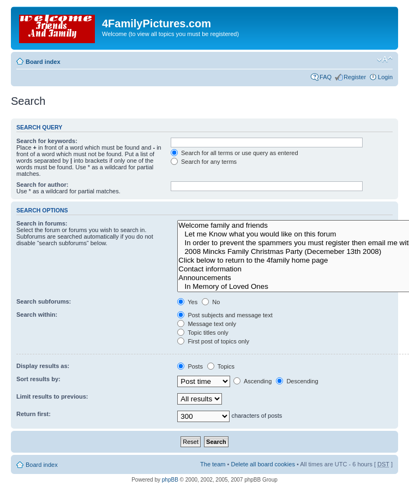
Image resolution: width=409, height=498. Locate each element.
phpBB (170, 480)
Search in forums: (42, 223)
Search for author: (42, 184)
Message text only (206, 324)
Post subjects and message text (224, 315)
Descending (297, 381)
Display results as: (42, 366)
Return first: (33, 414)
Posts (190, 366)
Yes (187, 302)
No (211, 302)
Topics (220, 366)
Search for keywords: (46, 141)
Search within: (36, 314)
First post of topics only (213, 341)
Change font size (385, 59)
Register (355, 77)
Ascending (252, 381)
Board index (43, 61)
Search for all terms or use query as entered (234, 153)
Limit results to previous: (52, 396)
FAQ (326, 77)
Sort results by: (38, 379)
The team (212, 464)
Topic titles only (202, 332)
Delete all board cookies (262, 464)
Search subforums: (43, 301)
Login (385, 77)
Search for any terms (204, 161)
